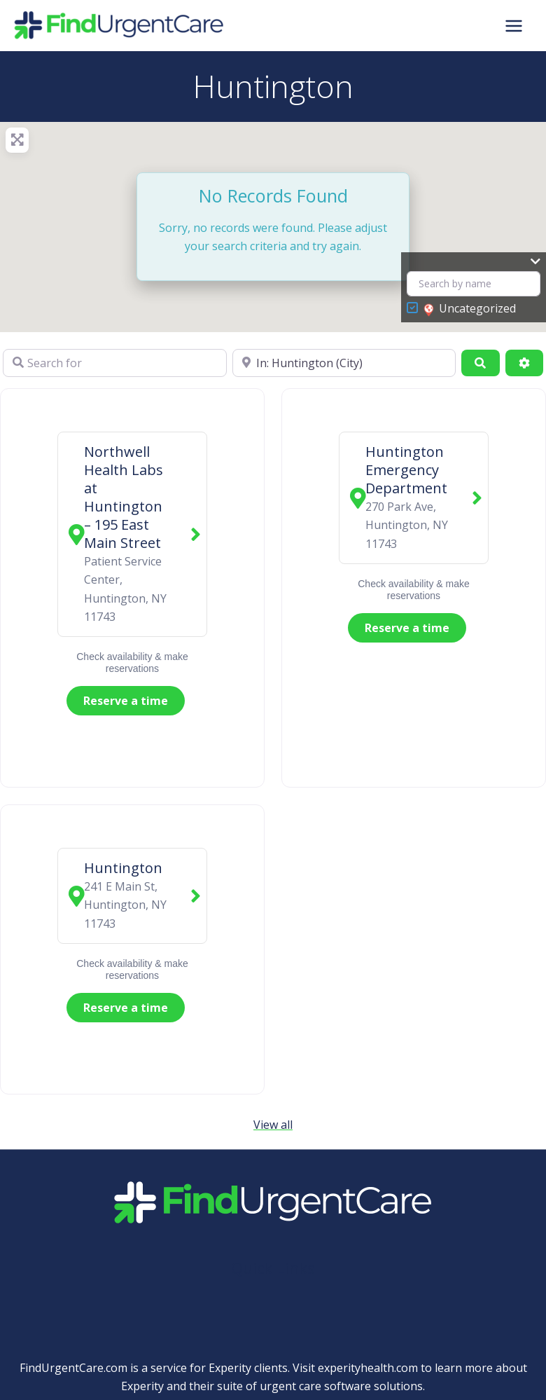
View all (273, 1124)
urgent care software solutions (341, 1386)
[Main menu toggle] (514, 25)
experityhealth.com (368, 1367)
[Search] (480, 363)
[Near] (344, 363)
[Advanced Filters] (524, 363)
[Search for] (115, 363)
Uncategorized (470, 309)
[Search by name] (473, 284)
